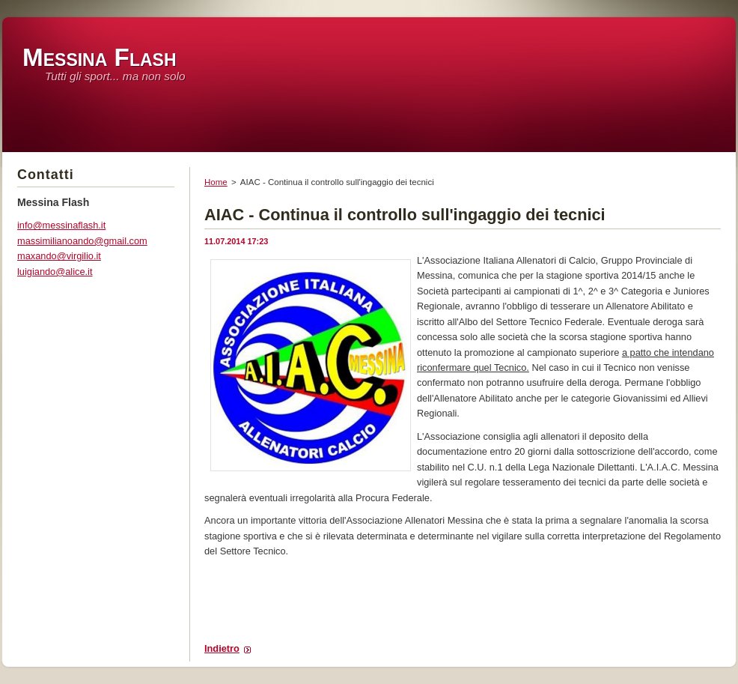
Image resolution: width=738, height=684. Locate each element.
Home (216, 182)
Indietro (222, 648)
